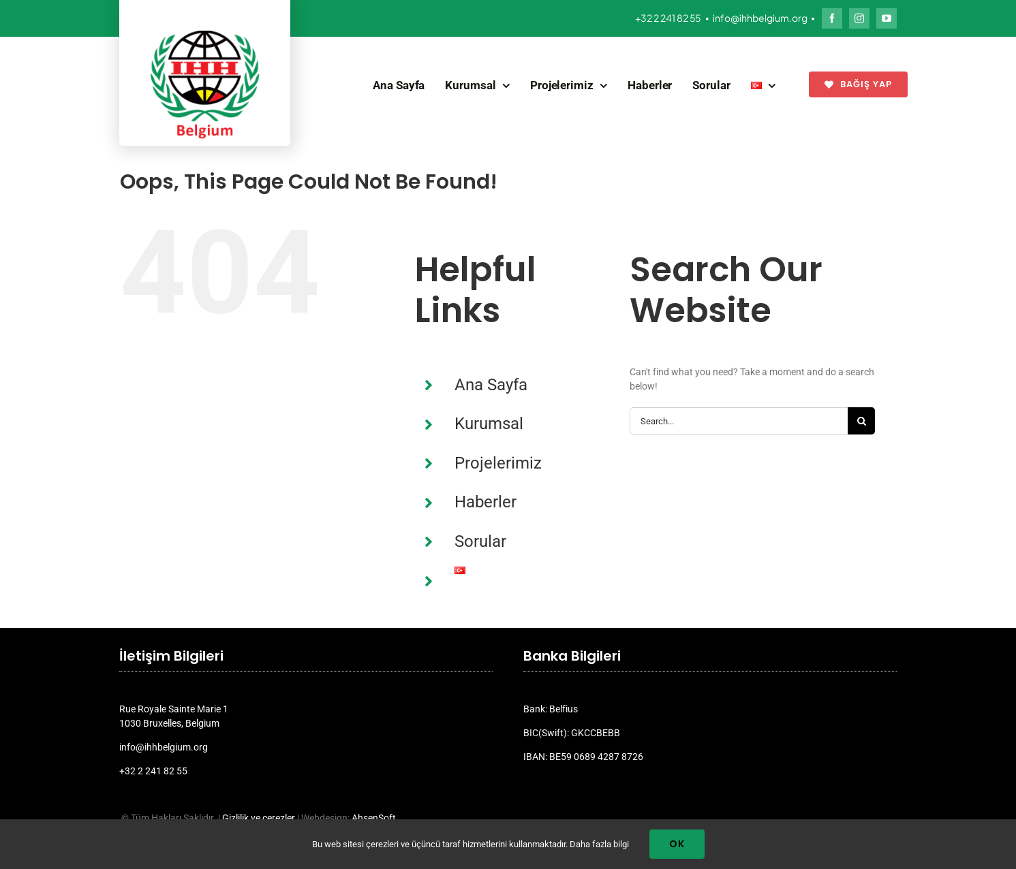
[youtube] (886, 18)
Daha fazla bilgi (599, 844)
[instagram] (859, 18)
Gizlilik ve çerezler (258, 817)
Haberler (486, 501)
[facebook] (832, 18)
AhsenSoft (374, 817)
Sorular (480, 541)
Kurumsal (489, 423)
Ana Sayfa (491, 384)
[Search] (861, 420)
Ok (677, 844)
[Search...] (739, 420)
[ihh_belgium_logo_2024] (205, 35)
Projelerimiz (498, 463)
